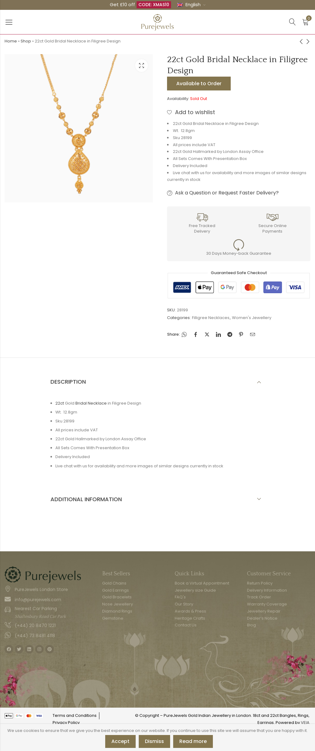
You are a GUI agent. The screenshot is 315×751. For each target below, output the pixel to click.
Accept (120, 741)
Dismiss (154, 741)
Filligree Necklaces (210, 318)
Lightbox (141, 65)
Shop (26, 41)
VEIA (305, 722)
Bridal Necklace (91, 403)
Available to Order (198, 83)
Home (11, 41)
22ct (59, 403)
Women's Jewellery (251, 318)
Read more (193, 741)
